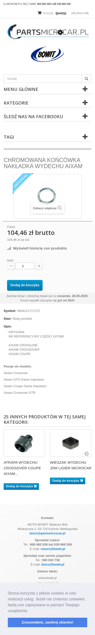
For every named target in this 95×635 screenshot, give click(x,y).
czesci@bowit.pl (53, 549)
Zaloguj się (80, 13)
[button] (29, 611)
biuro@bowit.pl (52, 564)
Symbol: (10, 311)
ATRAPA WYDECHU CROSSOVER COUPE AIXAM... (22, 468)
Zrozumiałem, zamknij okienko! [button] (48, 622)
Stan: (8, 318)
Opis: (8, 326)
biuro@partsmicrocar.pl (47, 533)
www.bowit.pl (47, 578)
